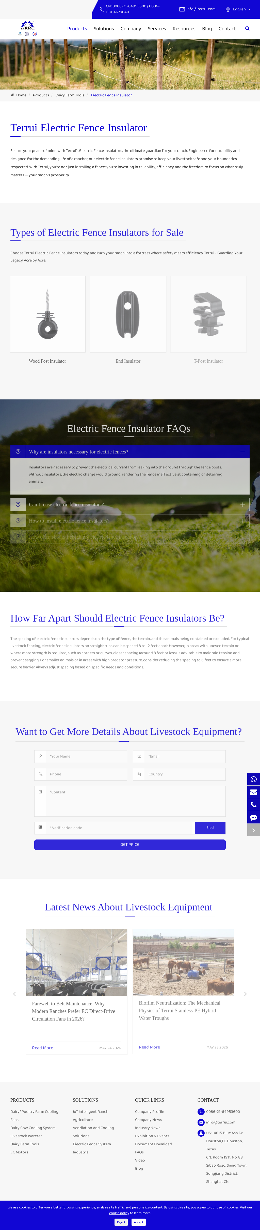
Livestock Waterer (26, 1136)
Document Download (153, 1144)
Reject (121, 1222)
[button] (14, 994)
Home (21, 95)
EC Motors (19, 1152)
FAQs (139, 1152)
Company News (148, 1120)
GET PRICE (129, 841)
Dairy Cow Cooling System (33, 1128)
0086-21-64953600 (129, 6)
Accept (138, 1222)
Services (157, 29)
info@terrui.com (201, 9)
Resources (184, 29)
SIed (210, 824)
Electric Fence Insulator (111, 95)
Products (77, 29)
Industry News (147, 1128)
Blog (207, 29)
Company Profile (149, 1112)
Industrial (81, 1152)
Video (140, 1160)
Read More (42, 1044)
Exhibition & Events (152, 1136)
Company (131, 29)
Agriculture (83, 1120)
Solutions (104, 29)
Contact (227, 29)
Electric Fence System (92, 1144)
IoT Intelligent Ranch (90, 1112)
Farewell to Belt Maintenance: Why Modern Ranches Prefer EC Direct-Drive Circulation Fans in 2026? (73, 1007)
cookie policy (119, 1213)
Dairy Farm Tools (70, 95)
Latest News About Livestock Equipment (129, 910)
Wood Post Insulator (43, 361)
